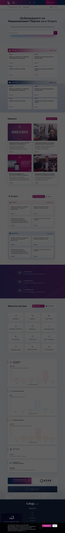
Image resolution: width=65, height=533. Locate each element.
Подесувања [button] (47, 525)
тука (24, 530)
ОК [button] (55, 525)
